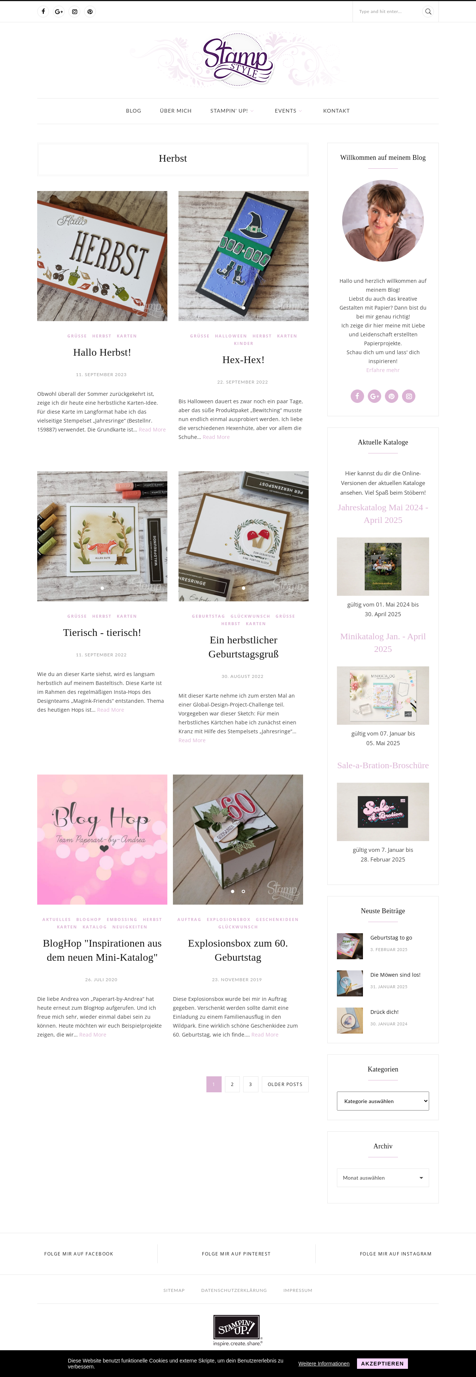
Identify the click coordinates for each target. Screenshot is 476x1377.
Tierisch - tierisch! (102, 632)
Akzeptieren (382, 1364)
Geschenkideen (277, 919)
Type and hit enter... (380, 11)
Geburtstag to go (391, 937)
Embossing (122, 919)
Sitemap (174, 1290)
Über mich (176, 110)
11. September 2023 (101, 374)
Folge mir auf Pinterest (236, 1254)
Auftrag (189, 919)
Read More (152, 429)
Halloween (231, 336)
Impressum (297, 1290)
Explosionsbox (229, 919)
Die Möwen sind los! (395, 974)
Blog (133, 110)
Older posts (285, 1084)
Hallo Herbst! (102, 352)
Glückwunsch (250, 616)
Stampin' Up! (229, 110)
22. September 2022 (242, 382)
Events (285, 110)
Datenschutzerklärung (234, 1290)
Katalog (95, 927)
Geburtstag (208, 616)
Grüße (77, 336)
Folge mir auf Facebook (78, 1254)
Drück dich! (384, 1011)
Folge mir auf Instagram (396, 1254)
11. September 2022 (101, 654)
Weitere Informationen (324, 1364)
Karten (127, 336)
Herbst (102, 336)
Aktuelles (56, 919)
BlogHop (89, 919)
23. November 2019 (237, 979)
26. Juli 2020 (101, 979)
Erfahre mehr (383, 370)
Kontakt (336, 110)
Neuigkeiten (130, 927)
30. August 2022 (243, 676)
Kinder (244, 343)
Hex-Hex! (243, 359)
